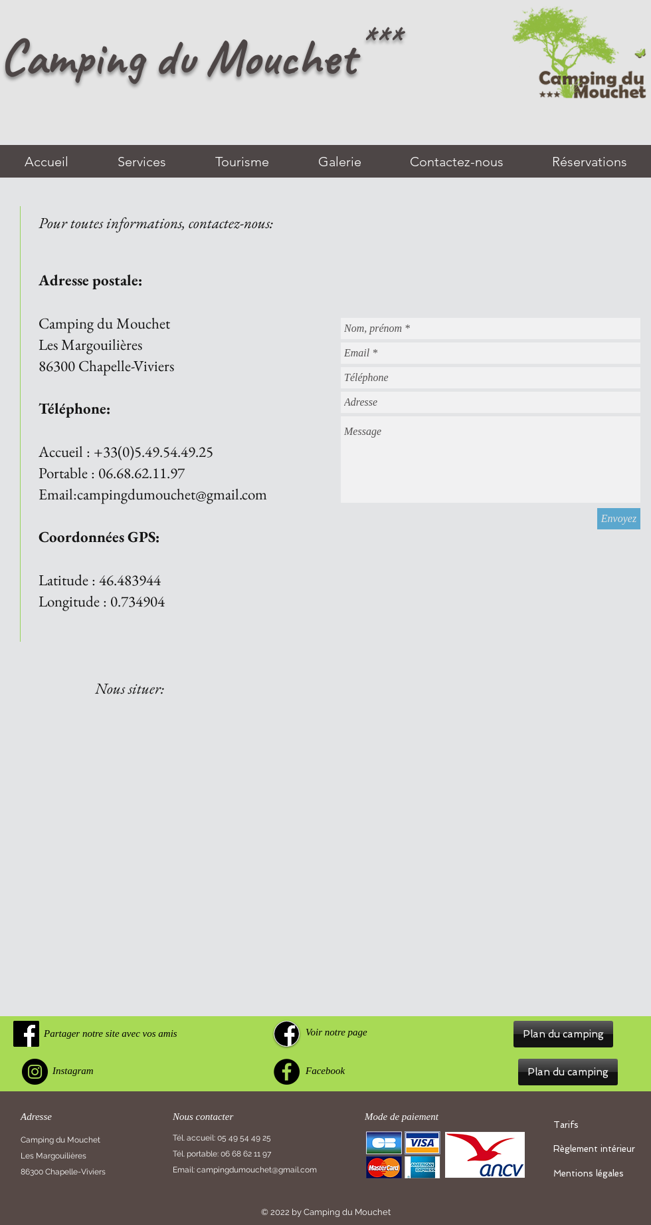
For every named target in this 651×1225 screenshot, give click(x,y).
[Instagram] (35, 1072)
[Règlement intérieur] (596, 1149)
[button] (563, 1034)
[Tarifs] (596, 1125)
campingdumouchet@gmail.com (172, 494)
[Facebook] (287, 1072)
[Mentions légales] (596, 1173)
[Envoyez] (618, 518)
